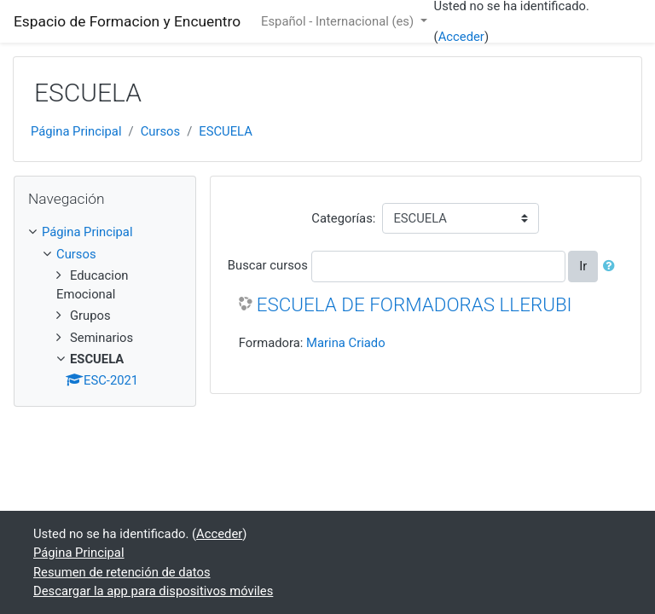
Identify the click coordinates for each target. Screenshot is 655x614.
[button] (612, 266)
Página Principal (76, 131)
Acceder (461, 36)
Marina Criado (345, 342)
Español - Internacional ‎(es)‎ (339, 21)
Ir (583, 266)
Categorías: (343, 218)
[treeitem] (105, 232)
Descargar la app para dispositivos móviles (153, 591)
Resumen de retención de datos (122, 572)
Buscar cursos (268, 265)
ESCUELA (225, 131)
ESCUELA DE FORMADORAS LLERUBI (414, 304)
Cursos (161, 131)
